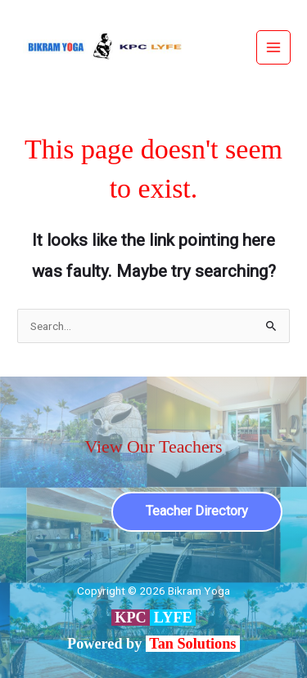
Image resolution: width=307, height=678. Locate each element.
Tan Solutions (194, 644)
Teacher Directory (197, 511)
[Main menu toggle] (273, 47)
